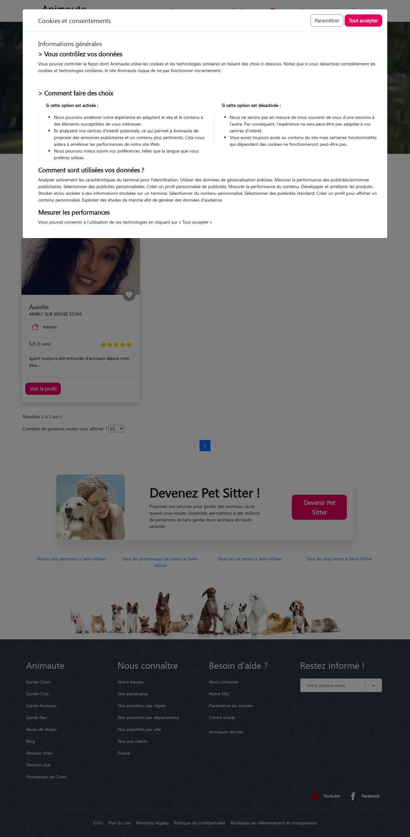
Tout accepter (363, 20)
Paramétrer (327, 20)
